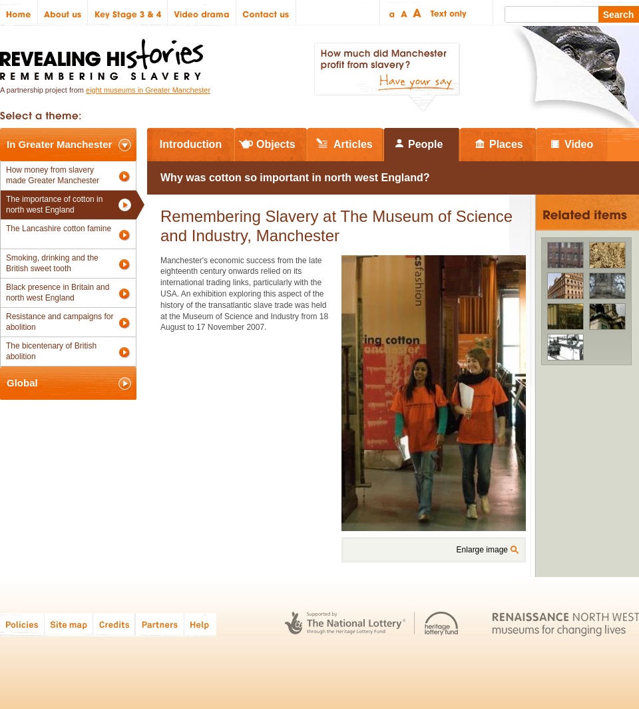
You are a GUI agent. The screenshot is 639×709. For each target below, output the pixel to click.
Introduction (191, 144)
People (425, 144)
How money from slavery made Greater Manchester (52, 175)
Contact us (266, 13)
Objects (276, 144)
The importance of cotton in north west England (54, 205)
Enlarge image (482, 549)
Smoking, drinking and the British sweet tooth (52, 263)
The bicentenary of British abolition (51, 351)
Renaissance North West (565, 624)
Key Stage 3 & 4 (128, 13)
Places (506, 144)
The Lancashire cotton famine (58, 228)
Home (19, 13)
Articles (353, 144)
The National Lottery (345, 624)
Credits (114, 624)
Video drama (202, 13)
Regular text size (404, 13)
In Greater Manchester (59, 144)
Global (22, 382)
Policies (22, 624)
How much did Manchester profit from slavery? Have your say (386, 77)
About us (63, 13)
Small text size (391, 13)
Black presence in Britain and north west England (57, 293)
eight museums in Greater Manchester (148, 90)
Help (201, 624)
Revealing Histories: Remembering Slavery (104, 55)
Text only (446, 13)
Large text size (417, 13)
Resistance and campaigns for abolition (59, 322)
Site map (69, 624)
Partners (159, 624)
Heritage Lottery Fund (442, 624)
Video (578, 144)
